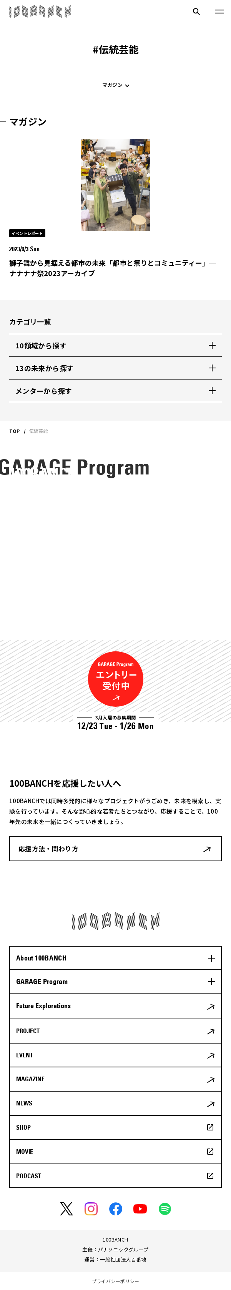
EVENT (24, 1055)
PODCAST (28, 1176)
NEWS (24, 1103)
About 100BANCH (41, 958)
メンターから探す (43, 391)
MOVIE (24, 1151)
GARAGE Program (42, 981)
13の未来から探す (44, 368)
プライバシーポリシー (116, 1281)
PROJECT (28, 1031)
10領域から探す (40, 345)
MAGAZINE (30, 1079)
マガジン (112, 84)
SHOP (23, 1127)
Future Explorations (43, 1005)
